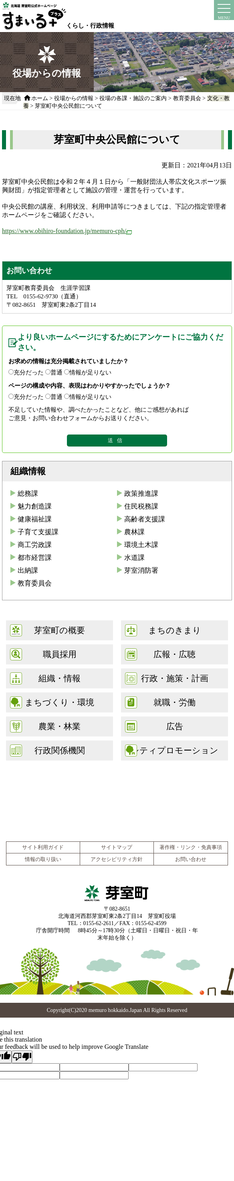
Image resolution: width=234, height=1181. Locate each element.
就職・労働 (174, 702)
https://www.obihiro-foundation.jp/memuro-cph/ (67, 230)
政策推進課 (141, 493)
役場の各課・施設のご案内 (133, 98)
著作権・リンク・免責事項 (190, 847)
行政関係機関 (59, 750)
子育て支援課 (38, 532)
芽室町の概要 (59, 630)
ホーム (39, 98)
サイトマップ (116, 847)
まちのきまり (174, 630)
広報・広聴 (174, 654)
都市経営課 (35, 557)
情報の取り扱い (43, 859)
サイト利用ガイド (43, 847)
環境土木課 (141, 545)
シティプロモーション (174, 750)
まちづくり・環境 (59, 702)
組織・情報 (59, 678)
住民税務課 (141, 506)
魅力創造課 (35, 506)
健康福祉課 (35, 519)
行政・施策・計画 (174, 678)
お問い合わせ (190, 859)
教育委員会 (187, 98)
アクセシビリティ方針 (117, 859)
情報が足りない (90, 372)
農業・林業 (59, 726)
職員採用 (60, 654)
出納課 (28, 570)
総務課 (28, 493)
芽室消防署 (141, 570)
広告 (174, 726)
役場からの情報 (73, 98)
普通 (56, 372)
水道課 (134, 557)
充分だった (29, 372)
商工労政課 (35, 545)
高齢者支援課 (144, 519)
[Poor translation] (22, 1056)
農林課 (134, 532)
